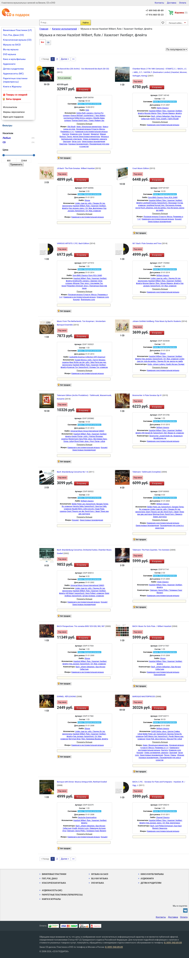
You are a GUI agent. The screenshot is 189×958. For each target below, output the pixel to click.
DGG (87, 110)
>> (73, 59)
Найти (86, 22)
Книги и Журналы (12, 86)
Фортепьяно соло (88, 300)
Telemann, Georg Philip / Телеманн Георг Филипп (86, 831)
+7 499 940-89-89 (154, 10)
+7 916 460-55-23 (154, 14)
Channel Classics (163, 817)
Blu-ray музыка (10, 49)
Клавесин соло (76, 134)
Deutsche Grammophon (87, 817)
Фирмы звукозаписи (14, 112)
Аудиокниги (9, 64)
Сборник (180, 755)
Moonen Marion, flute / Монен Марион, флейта (163, 113)
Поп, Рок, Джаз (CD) (13, 35)
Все (42, 42)
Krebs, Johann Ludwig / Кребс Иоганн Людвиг (166, 364)
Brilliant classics (162, 275)
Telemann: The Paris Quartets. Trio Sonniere (151, 550)
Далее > (65, 59)
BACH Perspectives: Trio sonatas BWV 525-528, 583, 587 (81, 626)
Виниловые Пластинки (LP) (17, 30)
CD (48, 42)
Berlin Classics (162, 108)
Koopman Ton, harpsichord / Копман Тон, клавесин (87, 367)
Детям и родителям (13, 68)
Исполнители (10, 107)
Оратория (67, 142)
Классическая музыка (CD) (17, 40)
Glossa (87, 200)
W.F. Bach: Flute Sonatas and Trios (147, 243)
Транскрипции (160, 675)
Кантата (65, 134)
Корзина (181, 12)
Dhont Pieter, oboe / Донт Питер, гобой (89, 441)
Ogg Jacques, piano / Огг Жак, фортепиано (86, 208)
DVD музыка (9, 54)
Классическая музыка (54, 883)
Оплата (182, 3)
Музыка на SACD (12, 44)
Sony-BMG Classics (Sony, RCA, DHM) (162, 197)
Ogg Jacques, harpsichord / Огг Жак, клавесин (160, 359)
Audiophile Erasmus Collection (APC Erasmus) (87, 357)
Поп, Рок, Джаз (50, 878)
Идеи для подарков (13, 117)
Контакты (159, 3)
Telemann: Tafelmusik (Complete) (147, 472)
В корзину (83, 89)
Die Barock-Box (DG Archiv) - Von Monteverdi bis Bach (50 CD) (83, 69)
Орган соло (76, 142)
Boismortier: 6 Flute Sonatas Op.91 (147, 395)
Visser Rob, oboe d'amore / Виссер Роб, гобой (164, 739)
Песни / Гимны (170, 755)
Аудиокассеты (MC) (13, 73)
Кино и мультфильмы (14, 59)
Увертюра (63, 144)
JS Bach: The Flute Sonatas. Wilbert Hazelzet (76, 168)
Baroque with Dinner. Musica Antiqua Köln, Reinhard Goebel (82, 782)
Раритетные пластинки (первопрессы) (15, 80)
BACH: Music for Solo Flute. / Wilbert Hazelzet (152, 626)
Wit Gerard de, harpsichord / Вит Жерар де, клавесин (163, 433)
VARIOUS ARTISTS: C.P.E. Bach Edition (73, 243)
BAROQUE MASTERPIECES (144, 696)
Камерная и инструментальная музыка (91, 132)
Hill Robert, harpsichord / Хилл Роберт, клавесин (85, 593)
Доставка (171, 3)
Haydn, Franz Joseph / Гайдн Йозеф (164, 119)
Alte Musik (71, 127)
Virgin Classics (163, 582)
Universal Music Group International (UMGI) (87, 431)
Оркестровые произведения (93, 142)
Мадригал (95, 134)
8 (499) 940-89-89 (173, 942)
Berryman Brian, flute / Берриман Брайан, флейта (88, 739)
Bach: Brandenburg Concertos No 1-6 (73, 472)
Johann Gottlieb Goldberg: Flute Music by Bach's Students (157, 321)
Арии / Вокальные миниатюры (89, 127)
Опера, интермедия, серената (95, 139)
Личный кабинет (176, 23)
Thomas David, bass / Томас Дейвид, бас (88, 120)
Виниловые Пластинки (54, 874)
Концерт (86, 134)
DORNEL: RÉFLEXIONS (66, 696)
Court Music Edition (141, 168)
